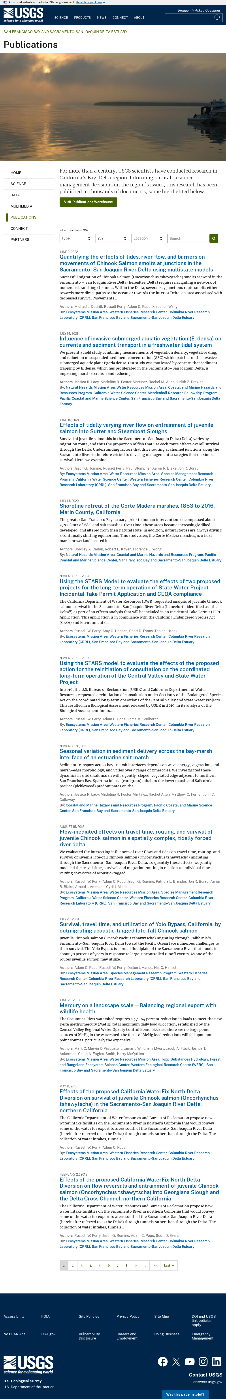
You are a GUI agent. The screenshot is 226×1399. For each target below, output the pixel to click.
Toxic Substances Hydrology (184, 1059)
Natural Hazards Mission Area (90, 387)
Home (16, 173)
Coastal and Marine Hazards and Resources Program (160, 555)
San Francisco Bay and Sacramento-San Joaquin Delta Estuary (65, 32)
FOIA (45, 1317)
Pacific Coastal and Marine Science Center (94, 398)
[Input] (193, 17)
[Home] (23, 21)
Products (82, 17)
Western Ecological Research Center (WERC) (168, 1065)
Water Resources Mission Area (141, 387)
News (101, 17)
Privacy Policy (128, 1317)
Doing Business (166, 1334)
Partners (20, 240)
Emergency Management (202, 1336)
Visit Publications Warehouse (88, 202)
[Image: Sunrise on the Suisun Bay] (113, 107)
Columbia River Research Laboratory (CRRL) (125, 979)
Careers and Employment (127, 1336)
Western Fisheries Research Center (138, 312)
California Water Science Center (120, 393)
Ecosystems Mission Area (87, 312)
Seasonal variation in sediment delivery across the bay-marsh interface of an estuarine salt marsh (136, 754)
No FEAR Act (14, 1334)
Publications (23, 217)
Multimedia (21, 206)
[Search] (218, 17)
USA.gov (48, 1334)
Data (15, 195)
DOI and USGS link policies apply (204, 1321)
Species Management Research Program (143, 973)
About (139, 17)
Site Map (161, 1317)
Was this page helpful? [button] (185, 1394)
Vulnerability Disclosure (89, 1336)
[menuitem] (61, 14)
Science (61, 17)
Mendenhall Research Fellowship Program (182, 393)
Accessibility (14, 1317)
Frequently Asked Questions (199, 10)
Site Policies (89, 1317)
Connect (120, 17)
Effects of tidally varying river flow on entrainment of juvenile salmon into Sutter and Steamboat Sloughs (136, 428)
